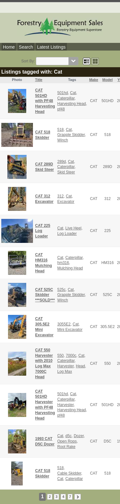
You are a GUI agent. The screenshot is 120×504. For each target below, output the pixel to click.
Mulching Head (70, 268)
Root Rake (66, 446)
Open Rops (67, 441)
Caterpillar (66, 98)
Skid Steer (66, 172)
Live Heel (73, 228)
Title (39, 80)
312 (60, 196)
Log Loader (67, 233)
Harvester (65, 366)
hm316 (63, 262)
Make (93, 80)
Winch (62, 140)
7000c (71, 355)
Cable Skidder (69, 473)
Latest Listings (51, 47)
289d (61, 161)
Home (9, 47)
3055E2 (63, 324)
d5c (68, 436)
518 (60, 129)
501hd (62, 93)
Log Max (64, 371)
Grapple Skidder (71, 134)
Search (26, 47)
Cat (73, 93)
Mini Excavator (70, 329)
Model (107, 80)
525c (61, 289)
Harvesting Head (71, 103)
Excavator (65, 201)
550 (60, 355)
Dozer (79, 436)
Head (80, 366)
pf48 (61, 109)
